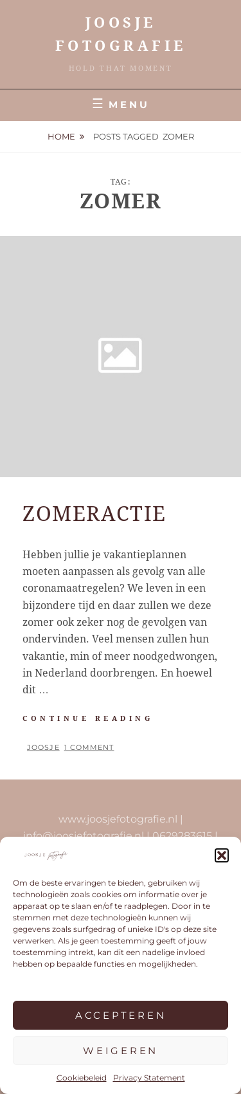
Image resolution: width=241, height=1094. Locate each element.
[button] (221, 855)
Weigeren (120, 1050)
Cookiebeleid (82, 1077)
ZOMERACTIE (94, 514)
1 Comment (89, 747)
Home (61, 136)
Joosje (43, 747)
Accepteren (120, 1015)
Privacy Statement (149, 1077)
